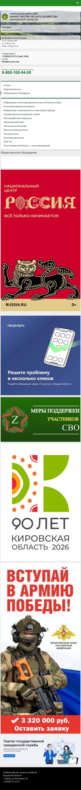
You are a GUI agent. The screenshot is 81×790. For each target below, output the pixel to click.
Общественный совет (14, 122)
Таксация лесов (11, 133)
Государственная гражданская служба (22, 114)
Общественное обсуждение (17, 93)
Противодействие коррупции (18, 118)
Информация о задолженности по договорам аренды (29, 110)
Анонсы (7, 85)
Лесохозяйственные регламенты (19, 106)
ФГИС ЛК (8, 141)
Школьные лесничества (15, 126)
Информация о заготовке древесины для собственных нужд (32, 102)
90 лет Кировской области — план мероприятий (27, 145)
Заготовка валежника (14, 137)
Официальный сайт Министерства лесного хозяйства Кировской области (29, 16)
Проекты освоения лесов (16, 130)
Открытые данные (12, 89)
